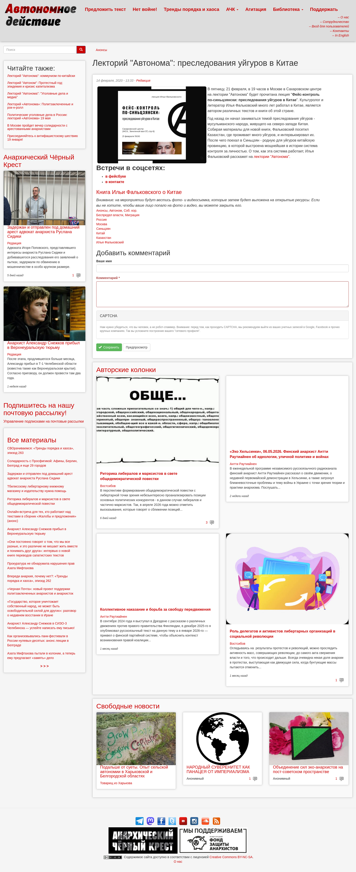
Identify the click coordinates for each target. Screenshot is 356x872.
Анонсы (101, 50)
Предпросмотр (136, 347)
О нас (178, 861)
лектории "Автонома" (271, 157)
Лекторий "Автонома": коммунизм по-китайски (41, 76)
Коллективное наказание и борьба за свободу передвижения (155, 609)
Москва (101, 224)
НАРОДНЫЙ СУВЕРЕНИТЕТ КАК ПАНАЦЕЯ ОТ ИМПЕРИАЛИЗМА (218, 769)
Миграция (132, 215)
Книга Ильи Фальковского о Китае (139, 192)
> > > (44, 666)
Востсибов (108, 486)
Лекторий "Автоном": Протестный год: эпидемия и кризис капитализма (35, 84)
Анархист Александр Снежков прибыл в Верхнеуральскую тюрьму (43, 345)
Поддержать (324, 9)
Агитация (255, 9)
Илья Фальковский (110, 242)
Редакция (143, 80)
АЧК (232, 9)
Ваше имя (104, 261)
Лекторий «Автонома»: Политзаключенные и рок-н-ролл (40, 105)
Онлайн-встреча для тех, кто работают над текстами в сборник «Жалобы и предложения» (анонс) (41, 516)
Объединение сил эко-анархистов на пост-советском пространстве (308, 769)
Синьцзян (103, 228)
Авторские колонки (126, 369)
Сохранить (109, 347)
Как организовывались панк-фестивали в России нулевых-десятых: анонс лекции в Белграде (38, 640)
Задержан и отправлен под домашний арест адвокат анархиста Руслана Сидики (43, 232)
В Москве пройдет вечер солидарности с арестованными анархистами (37, 127)
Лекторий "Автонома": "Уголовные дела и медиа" (37, 95)
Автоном (115, 210)
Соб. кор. (130, 210)
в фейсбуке (115, 176)
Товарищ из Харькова (116, 783)
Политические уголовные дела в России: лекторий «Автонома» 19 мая (37, 116)
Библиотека (288, 9)
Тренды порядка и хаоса (191, 9)
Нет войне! (145, 9)
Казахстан (103, 238)
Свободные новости (128, 706)
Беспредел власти (109, 215)
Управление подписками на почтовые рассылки (43, 421)
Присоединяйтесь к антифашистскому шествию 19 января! (42, 137)
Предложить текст (105, 9)
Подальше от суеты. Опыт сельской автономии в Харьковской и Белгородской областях (134, 772)
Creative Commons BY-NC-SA (231, 857)
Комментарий (108, 278)
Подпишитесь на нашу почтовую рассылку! (38, 409)
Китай (100, 233)
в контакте (114, 182)
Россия (101, 219)
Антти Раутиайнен (243, 464)
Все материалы (31, 440)
